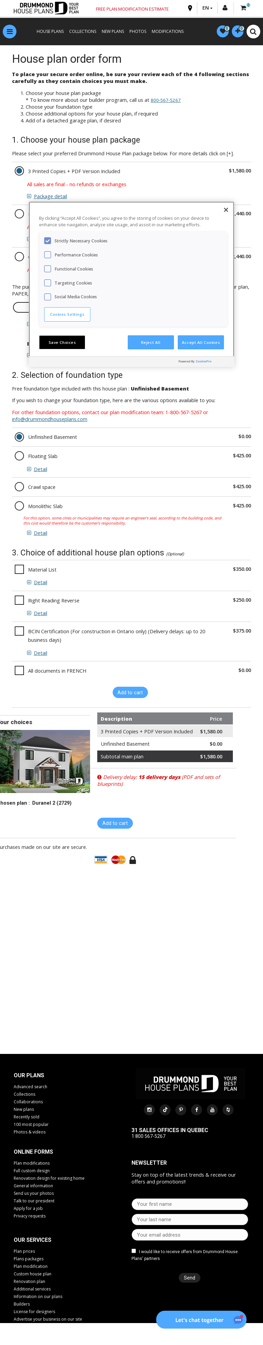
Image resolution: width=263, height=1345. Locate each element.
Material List (42, 570)
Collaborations (28, 1102)
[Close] (226, 209)
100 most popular (31, 1125)
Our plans (29, 1076)
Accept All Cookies (201, 342)
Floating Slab (43, 457)
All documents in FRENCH (57, 671)
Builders (22, 1305)
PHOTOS (135, 32)
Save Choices (62, 342)
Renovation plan (29, 1282)
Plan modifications (32, 1164)
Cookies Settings (67, 314)
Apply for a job (28, 1209)
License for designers (34, 1313)
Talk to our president (34, 1201)
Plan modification (31, 1267)
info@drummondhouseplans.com (49, 420)
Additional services (32, 1290)
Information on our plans (38, 1297)
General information (33, 1186)
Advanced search (30, 1087)
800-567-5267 (166, 101)
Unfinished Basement (52, 437)
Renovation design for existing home (49, 1179)
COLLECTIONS (79, 32)
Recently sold (26, 1117)
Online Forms (33, 1152)
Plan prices (24, 1252)
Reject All (151, 342)
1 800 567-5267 (148, 1137)
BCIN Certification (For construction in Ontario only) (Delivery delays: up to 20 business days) (116, 636)
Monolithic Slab (45, 506)
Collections (24, 1095)
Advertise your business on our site (48, 1320)
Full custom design (32, 1171)
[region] (131, 284)
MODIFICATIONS (165, 32)
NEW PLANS (110, 32)
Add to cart (130, 693)
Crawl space (41, 487)
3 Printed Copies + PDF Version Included (74, 172)
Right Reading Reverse (53, 601)
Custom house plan (32, 1275)
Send (187, 1279)
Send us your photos (34, 1194)
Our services (32, 1241)
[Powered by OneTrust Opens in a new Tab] (205, 362)
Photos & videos (30, 1133)
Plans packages (28, 1260)
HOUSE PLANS (47, 32)
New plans (24, 1110)
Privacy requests (30, 1217)
